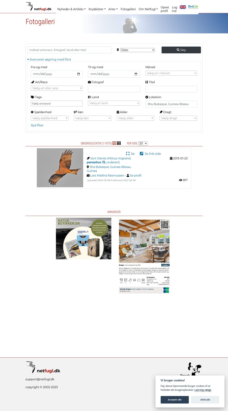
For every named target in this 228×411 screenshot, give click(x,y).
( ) (103, 162)
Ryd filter (37, 125)
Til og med (95, 67)
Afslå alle (205, 399)
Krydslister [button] (96, 9)
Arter (112, 9)
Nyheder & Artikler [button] (70, 9)
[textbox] (171, 73)
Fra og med (39, 67)
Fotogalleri (128, 9)
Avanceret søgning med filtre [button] (49, 59)
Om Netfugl (147, 9)
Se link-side (150, 153)
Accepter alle (175, 399)
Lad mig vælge (203, 390)
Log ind (174, 9)
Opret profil (165, 9)
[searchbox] (57, 103)
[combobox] (171, 73)
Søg (181, 50)
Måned (150, 67)
